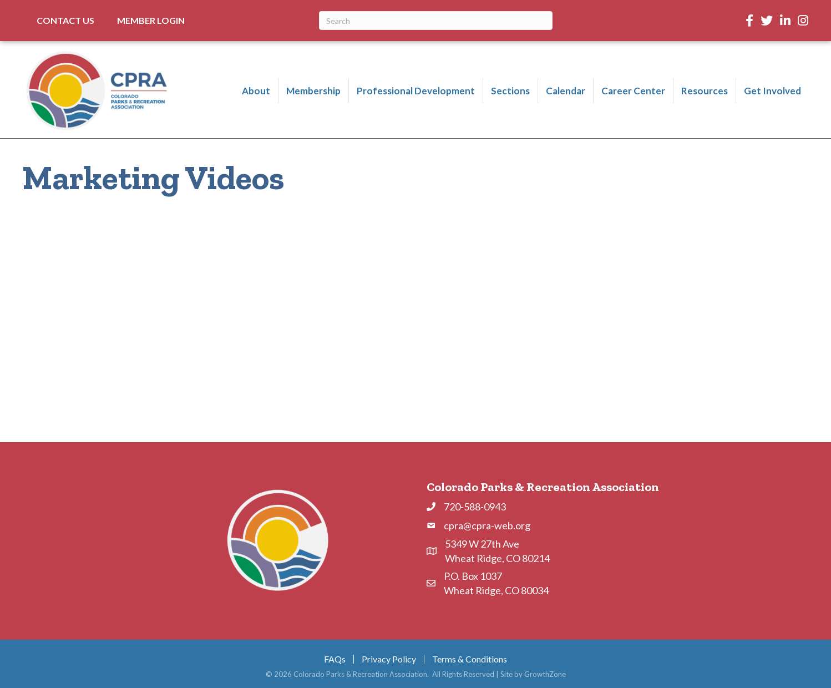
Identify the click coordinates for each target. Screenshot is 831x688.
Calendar (565, 91)
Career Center (633, 91)
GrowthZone (545, 674)
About (256, 91)
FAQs (335, 659)
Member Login (151, 20)
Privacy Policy (389, 659)
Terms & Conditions (469, 659)
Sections (510, 91)
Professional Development (416, 91)
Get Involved (772, 91)
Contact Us (65, 20)
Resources (704, 91)
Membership (313, 91)
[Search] (436, 20)
